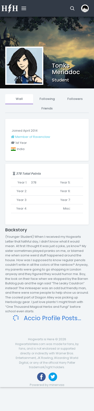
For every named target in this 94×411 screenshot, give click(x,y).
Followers (75, 99)
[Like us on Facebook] (41, 377)
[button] (72, 8)
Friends (47, 108)
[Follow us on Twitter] (53, 377)
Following (47, 99)
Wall (19, 99)
